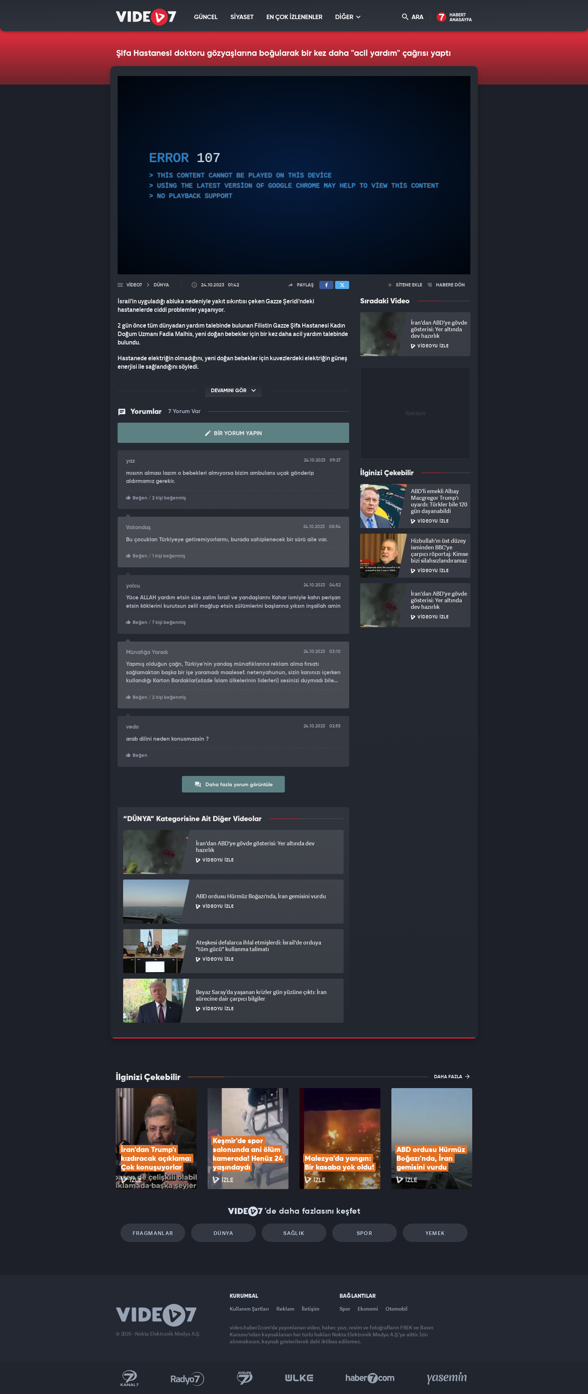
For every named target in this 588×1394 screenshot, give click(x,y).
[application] (294, 175)
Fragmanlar (153, 1232)
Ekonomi (368, 1308)
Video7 (134, 285)
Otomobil (397, 1308)
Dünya (223, 1232)
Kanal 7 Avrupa (245, 1378)
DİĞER (348, 17)
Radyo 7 (187, 1378)
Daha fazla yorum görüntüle (233, 784)
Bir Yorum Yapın (233, 433)
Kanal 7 (129, 1378)
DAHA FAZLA (452, 1076)
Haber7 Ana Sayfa (454, 17)
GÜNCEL (206, 17)
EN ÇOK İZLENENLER (294, 17)
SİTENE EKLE (405, 285)
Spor (365, 1232)
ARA (412, 17)
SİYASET (242, 17)
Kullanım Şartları (249, 1308)
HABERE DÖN (446, 285)
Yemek (435, 1232)
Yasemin (447, 1378)
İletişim (310, 1308)
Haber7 (370, 1378)
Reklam (285, 1308)
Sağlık (293, 1232)
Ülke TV (299, 1378)
